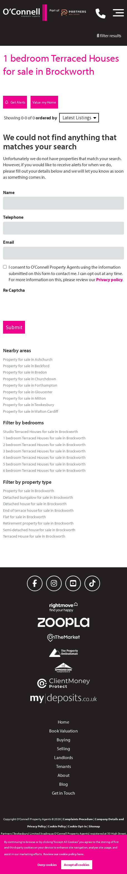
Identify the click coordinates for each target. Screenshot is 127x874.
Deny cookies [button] (47, 865)
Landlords (63, 757)
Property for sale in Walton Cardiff (30, 411)
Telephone (13, 217)
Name (8, 192)
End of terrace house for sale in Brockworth (38, 510)
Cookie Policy (57, 826)
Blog (63, 784)
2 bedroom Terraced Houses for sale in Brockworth (44, 444)
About (63, 775)
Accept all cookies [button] (76, 865)
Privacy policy (109, 279)
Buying (63, 739)
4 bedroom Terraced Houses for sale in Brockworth (44, 457)
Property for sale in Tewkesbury (28, 404)
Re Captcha (14, 290)
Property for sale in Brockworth (28, 490)
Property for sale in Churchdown (29, 378)
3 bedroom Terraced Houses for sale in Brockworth (44, 451)
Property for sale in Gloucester (28, 391)
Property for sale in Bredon (25, 372)
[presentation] (45, 305)
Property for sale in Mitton (24, 398)
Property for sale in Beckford (26, 365)
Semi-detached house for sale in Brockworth (39, 529)
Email (8, 242)
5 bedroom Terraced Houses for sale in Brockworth (44, 464)
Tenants (63, 766)
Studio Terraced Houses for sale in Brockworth (40, 431)
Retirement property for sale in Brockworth (38, 523)
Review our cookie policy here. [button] (63, 854)
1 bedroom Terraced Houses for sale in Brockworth (44, 437)
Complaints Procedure (78, 819)
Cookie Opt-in (77, 826)
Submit (14, 327)
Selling (63, 748)
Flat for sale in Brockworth (24, 516)
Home (63, 722)
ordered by (46, 117)
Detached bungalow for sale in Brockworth (38, 497)
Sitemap (94, 826)
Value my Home (44, 102)
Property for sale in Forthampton (30, 385)
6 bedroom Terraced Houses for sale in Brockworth (44, 470)
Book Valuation (63, 731)
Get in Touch (63, 793)
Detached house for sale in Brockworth (34, 503)
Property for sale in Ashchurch (28, 359)
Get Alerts (15, 102)
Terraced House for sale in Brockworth (34, 536)
